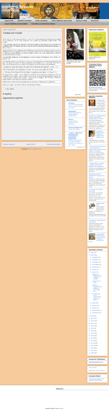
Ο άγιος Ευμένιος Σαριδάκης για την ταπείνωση (73, 122)
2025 (92, 255)
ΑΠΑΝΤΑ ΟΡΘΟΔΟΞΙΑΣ (75, 127)
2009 (92, 353)
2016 (92, 335)
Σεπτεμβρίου (96, 264)
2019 (92, 328)
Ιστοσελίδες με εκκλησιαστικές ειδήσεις (43, 24)
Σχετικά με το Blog (81, 20)
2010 (92, 350)
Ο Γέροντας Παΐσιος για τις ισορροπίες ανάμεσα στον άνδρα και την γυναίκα (96, 134)
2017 (92, 333)
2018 (92, 330)
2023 (92, 318)
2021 (92, 323)
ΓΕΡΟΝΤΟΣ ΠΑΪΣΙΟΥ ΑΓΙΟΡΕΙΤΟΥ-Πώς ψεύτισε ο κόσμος (97, 175)
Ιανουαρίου (95, 312)
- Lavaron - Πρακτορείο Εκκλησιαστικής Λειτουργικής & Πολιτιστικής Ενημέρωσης (75, 135)
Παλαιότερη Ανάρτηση (54, 144)
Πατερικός (71, 103)
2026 (92, 252)
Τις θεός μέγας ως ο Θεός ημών (101, 101)
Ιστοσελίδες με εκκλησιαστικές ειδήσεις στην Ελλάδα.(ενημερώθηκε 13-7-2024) (97, 117)
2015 (92, 338)
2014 (92, 340)
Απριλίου (95, 305)
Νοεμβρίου (95, 259)
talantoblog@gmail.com (96, 362)
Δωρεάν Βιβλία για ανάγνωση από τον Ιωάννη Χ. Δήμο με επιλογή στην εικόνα (97, 237)
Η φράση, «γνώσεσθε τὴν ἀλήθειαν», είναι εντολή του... (97, 288)
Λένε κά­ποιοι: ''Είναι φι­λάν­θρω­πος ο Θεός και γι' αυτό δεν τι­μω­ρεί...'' (75, 106)
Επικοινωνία (94, 20)
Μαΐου (94, 303)
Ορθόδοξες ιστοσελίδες (24, 20)
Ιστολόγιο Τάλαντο (17, 7)
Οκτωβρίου (95, 262)
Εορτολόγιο (78, 94)
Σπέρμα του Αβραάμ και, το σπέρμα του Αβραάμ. (97, 276)
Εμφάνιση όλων (80, 147)
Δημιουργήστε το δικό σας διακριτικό (97, 370)
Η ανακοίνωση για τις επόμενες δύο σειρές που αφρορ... (96, 297)
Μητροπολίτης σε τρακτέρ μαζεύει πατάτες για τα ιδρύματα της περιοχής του (96, 165)
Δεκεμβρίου (95, 257)
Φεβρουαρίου (96, 310)
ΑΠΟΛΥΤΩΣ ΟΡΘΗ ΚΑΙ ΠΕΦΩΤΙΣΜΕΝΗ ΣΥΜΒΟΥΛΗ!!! (74, 114)
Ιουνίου (94, 272)
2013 (92, 343)
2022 (92, 321)
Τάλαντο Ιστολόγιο (93, 367)
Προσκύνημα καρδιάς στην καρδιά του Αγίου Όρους (96, 379)
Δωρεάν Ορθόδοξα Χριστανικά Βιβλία (16, 24)
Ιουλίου (94, 269)
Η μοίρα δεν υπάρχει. (74, 129)
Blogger (61, 408)
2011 (92, 348)
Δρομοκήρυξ (72, 111)
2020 (92, 326)
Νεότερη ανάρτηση (9, 144)
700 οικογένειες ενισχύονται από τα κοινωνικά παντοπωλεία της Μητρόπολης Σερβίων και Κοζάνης (97, 149)
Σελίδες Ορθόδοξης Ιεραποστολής (62, 20)
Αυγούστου (95, 267)
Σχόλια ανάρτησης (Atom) (35, 149)
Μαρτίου (94, 308)
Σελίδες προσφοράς (41, 20)
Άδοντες (70, 119)
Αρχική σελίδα (9, 20)
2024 (92, 316)
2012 (92, 345)
